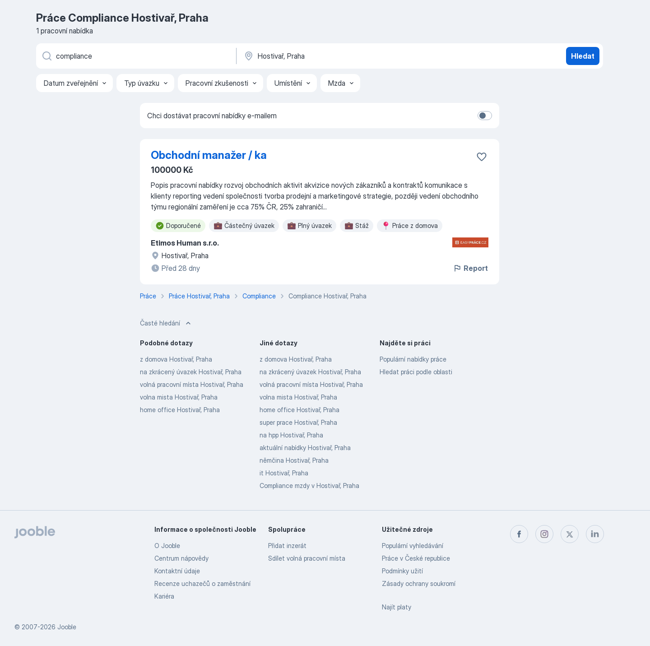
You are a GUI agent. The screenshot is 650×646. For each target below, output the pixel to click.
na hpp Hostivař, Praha (291, 435)
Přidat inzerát (287, 545)
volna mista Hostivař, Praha (179, 397)
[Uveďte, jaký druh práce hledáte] (135, 56)
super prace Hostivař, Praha (298, 422)
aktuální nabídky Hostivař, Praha (305, 447)
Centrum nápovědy (181, 558)
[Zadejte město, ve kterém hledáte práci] (337, 56)
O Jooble (167, 545)
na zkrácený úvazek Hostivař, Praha (190, 372)
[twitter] (570, 534)
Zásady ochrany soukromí (418, 583)
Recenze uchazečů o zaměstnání (202, 583)
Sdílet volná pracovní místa (306, 558)
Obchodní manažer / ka (209, 155)
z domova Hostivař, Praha (176, 359)
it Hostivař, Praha (284, 473)
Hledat (582, 55)
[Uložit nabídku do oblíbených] (481, 156)
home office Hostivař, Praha (180, 410)
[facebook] (519, 534)
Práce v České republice (416, 558)
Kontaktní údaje (177, 571)
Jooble (66, 627)
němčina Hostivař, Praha (294, 460)
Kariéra (164, 596)
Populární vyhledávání (412, 545)
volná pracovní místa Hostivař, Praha (191, 384)
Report (470, 268)
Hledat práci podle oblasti (416, 372)
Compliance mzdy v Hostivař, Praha (309, 485)
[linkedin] (595, 534)
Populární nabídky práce (413, 359)
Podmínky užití (402, 571)
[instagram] (544, 534)
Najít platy (396, 607)
